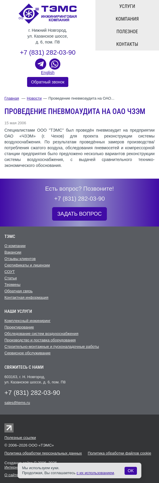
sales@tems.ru (17, 402)
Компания (127, 19)
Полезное (127, 31)
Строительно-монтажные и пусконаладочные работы (51, 346)
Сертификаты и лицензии (27, 265)
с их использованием (95, 473)
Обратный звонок (47, 82)
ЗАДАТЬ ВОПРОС (79, 214)
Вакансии (12, 252)
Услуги (127, 6)
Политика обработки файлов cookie (119, 453)
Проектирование (19, 327)
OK (131, 470)
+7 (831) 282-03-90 (48, 52)
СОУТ (9, 271)
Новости (34, 98)
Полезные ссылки (20, 437)
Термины (12, 284)
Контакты (127, 44)
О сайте (11, 475)
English (47, 72)
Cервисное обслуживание (27, 353)
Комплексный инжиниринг (27, 320)
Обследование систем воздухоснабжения (41, 333)
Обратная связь (18, 291)
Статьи (10, 278)
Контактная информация (26, 297)
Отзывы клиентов (20, 258)
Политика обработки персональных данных (43, 453)
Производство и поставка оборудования (40, 340)
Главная (11, 98)
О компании (15, 246)
